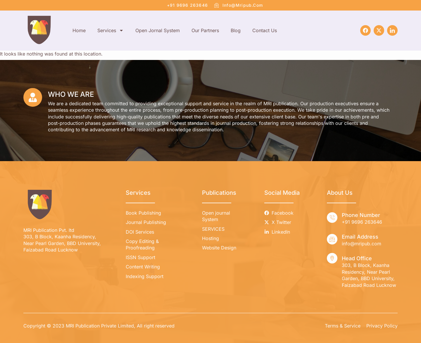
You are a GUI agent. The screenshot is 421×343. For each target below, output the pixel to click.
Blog (236, 30)
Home (79, 30)
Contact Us (264, 30)
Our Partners (205, 30)
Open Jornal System (157, 30)
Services (110, 30)
